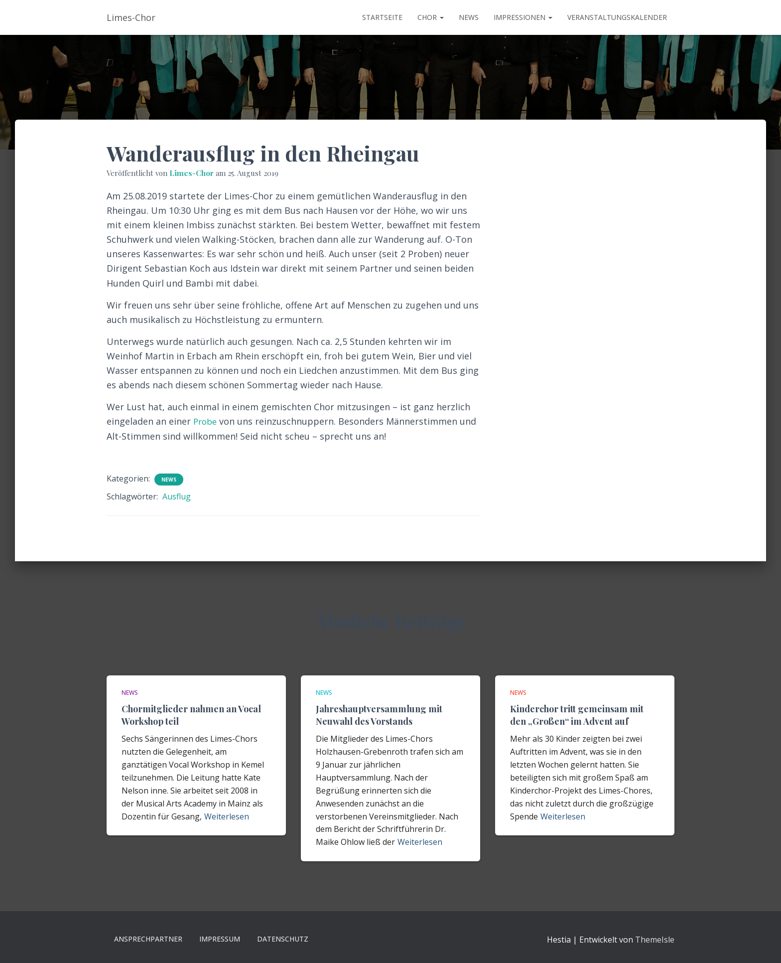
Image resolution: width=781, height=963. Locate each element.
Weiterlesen (226, 816)
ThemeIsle (654, 939)
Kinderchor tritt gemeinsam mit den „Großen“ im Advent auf (577, 715)
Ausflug (176, 496)
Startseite (382, 17)
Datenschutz (282, 939)
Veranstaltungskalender (617, 17)
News (469, 17)
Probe (206, 421)
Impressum (219, 939)
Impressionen (523, 17)
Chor (430, 17)
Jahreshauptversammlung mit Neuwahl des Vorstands (379, 715)
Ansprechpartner (148, 939)
